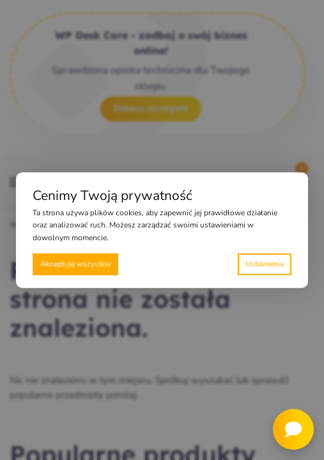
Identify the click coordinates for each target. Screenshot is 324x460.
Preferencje (264, 264)
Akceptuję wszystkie (75, 264)
